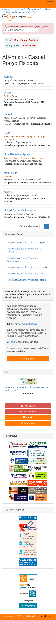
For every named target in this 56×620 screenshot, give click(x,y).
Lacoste (8, 114)
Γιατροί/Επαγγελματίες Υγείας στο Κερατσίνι (27, 267)
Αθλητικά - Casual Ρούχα (24, 12)
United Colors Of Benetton (20, 210)
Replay (8, 191)
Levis (7, 133)
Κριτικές (8, 372)
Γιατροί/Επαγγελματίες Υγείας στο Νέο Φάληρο (24, 250)
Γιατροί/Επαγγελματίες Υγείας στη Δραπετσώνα (22, 259)
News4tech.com (43, 616)
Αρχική (5, 9)
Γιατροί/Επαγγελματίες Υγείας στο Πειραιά (26, 242)
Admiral (8, 76)
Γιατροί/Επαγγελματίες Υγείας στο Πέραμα (26, 280)
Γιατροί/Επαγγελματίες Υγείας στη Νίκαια (25, 273)
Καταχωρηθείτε (28, 358)
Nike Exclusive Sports (17, 154)
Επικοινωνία (28, 423)
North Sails (10, 173)
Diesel (7, 92)
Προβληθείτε (28, 406)
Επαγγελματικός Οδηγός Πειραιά (26, 9)
